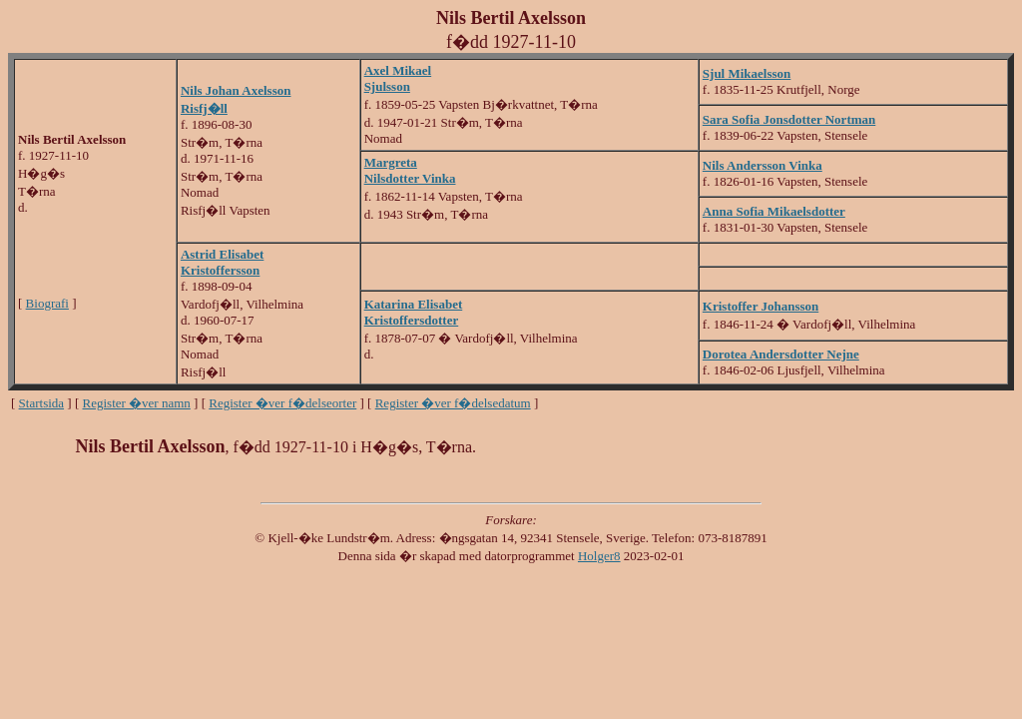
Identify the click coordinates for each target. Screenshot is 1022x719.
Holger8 (599, 555)
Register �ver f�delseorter (282, 402)
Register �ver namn (137, 402)
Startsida (42, 402)
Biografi (47, 303)
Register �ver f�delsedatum (453, 402)
